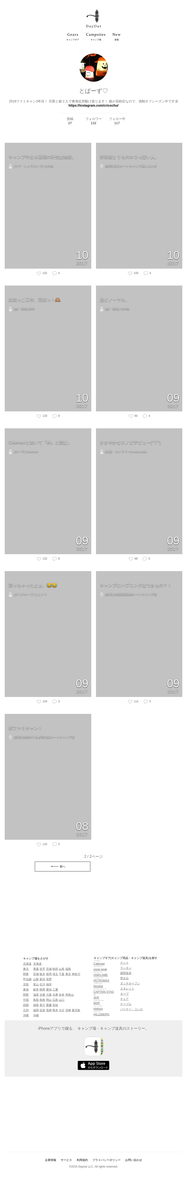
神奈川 (76, 974)
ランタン (125, 968)
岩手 (42, 969)
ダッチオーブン (130, 983)
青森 (36, 969)
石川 (42, 984)
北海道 (27, 963)
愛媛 (49, 1005)
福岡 (36, 1010)
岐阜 (36, 989)
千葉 (61, 974)
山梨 (36, 979)
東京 (68, 974)
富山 (36, 984)
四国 (26, 1005)
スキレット (127, 988)
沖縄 (26, 1015)
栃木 (42, 974)
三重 (55, 989)
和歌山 (69, 994)
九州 (26, 1010)
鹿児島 (76, 1010)
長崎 (49, 1010)
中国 (26, 1000)
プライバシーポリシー (106, 1160)
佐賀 (42, 1010)
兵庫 (55, 994)
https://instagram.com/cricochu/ (93, 105)
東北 (26, 969)
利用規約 (82, 1160)
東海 (26, 989)
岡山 (49, 1000)
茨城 (36, 974)
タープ (124, 993)
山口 (61, 1000)
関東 (26, 974)
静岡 (42, 989)
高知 (55, 1005)
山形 (61, 969)
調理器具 (125, 973)
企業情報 (50, 1160)
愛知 (49, 989)
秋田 (55, 969)
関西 (26, 994)
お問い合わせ (133, 1160)
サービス (66, 1160)
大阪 (49, 994)
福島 (68, 969)
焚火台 (124, 978)
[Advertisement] (93, 915)
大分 (61, 1010)
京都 (42, 994)
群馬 (49, 974)
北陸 (26, 984)
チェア (124, 999)
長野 (49, 979)
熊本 (55, 1010)
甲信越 (27, 979)
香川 (42, 1005)
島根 (42, 1000)
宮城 (49, 969)
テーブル (125, 1004)
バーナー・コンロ (131, 1009)
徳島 (36, 1005)
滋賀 (36, 994)
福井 (49, 984)
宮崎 (68, 1010)
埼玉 (55, 974)
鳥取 (36, 1000)
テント (124, 962)
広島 (55, 1000)
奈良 (61, 994)
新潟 (42, 979)
